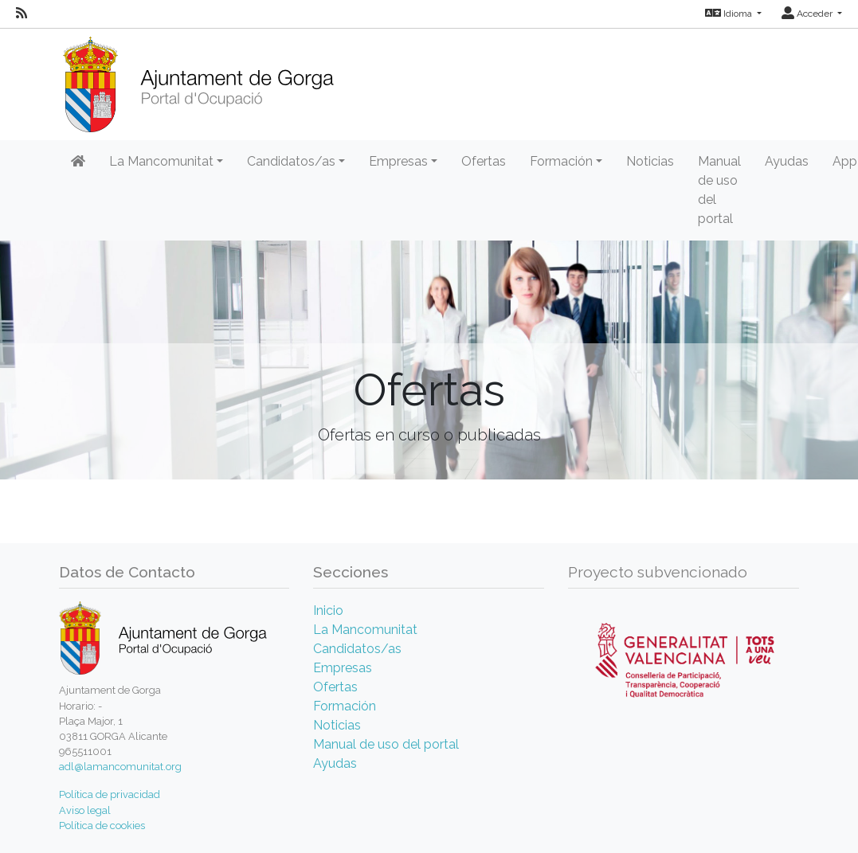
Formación (344, 706)
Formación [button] (561, 161)
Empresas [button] (398, 161)
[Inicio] (198, 79)
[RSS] (21, 13)
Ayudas (787, 161)
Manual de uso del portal (719, 190)
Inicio (328, 610)
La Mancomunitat (365, 629)
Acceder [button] (808, 13)
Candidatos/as (357, 648)
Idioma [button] (729, 13)
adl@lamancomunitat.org (120, 767)
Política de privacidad (109, 794)
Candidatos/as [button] (291, 161)
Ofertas (483, 161)
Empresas (342, 667)
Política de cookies (102, 825)
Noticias (650, 161)
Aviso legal (85, 810)
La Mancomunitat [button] (161, 161)
